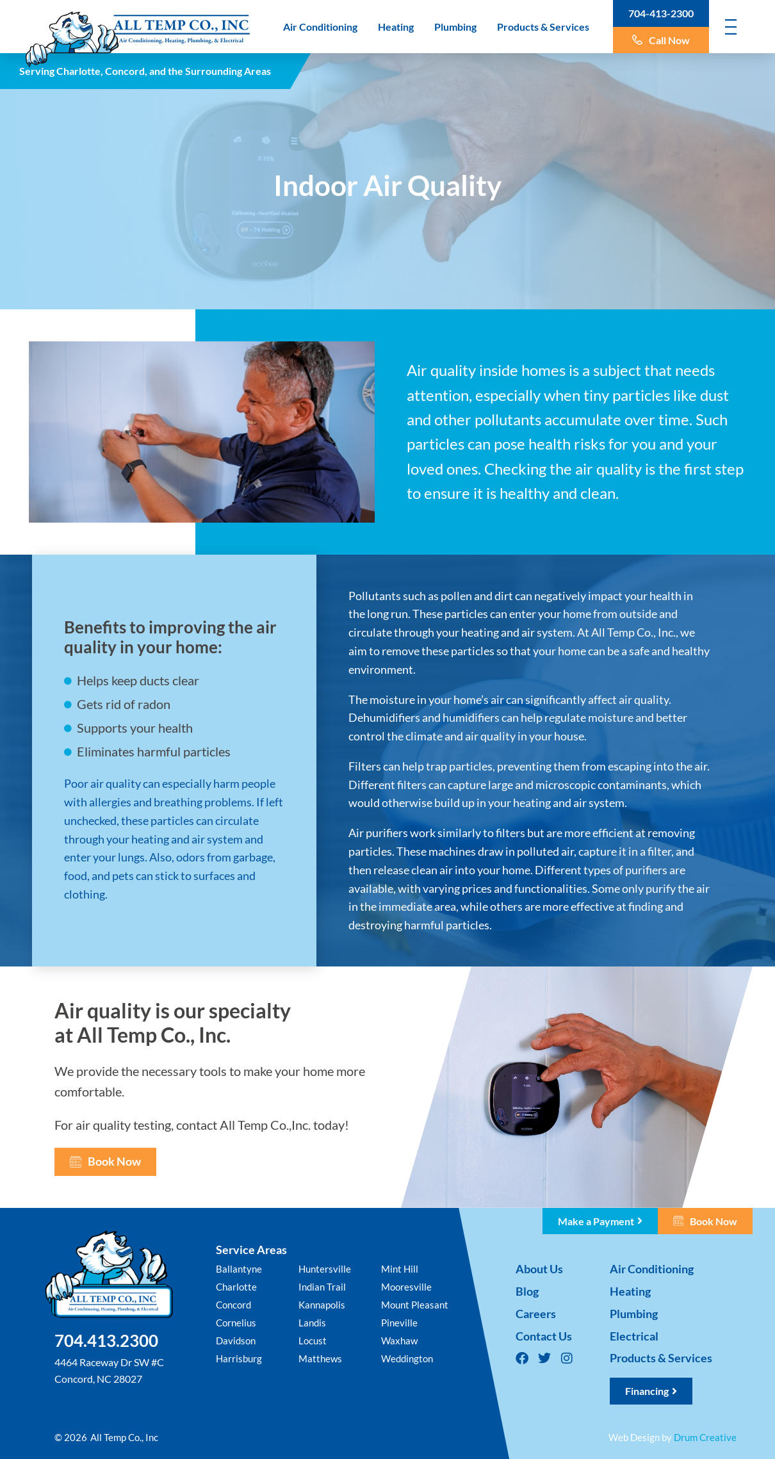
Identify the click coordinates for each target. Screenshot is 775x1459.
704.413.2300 (106, 1340)
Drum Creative (705, 1437)
